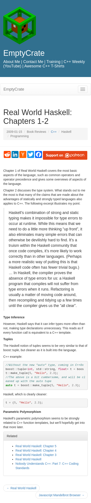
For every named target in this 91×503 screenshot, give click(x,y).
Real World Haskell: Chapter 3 (35, 455)
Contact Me (33, 62)
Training (53, 62)
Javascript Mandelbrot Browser (61, 495)
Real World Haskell (28, 459)
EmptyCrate (24, 53)
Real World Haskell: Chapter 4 (35, 450)
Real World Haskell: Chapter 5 (35, 446)
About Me (11, 62)
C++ (54, 131)
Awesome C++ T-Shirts (44, 66)
